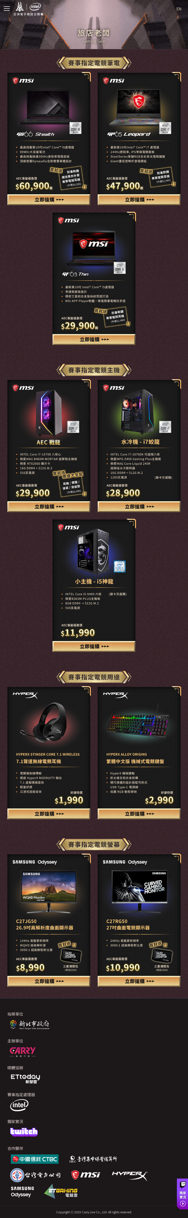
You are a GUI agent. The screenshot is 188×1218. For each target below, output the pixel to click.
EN (179, 9)
